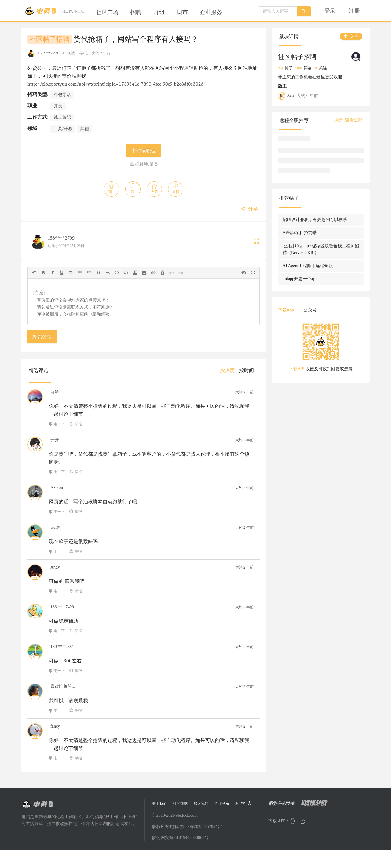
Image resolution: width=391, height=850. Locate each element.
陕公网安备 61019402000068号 (180, 837)
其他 (84, 128)
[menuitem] (107, 12)
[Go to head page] (54, 11)
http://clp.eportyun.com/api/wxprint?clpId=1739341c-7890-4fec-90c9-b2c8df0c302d (115, 84)
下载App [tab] (286, 310)
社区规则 (180, 803)
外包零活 (62, 94)
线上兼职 (62, 117)
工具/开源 (63, 128)
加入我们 (201, 803)
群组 (159, 12)
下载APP (297, 369)
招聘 (135, 12)
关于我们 (159, 803)
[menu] (166, 12)
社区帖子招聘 (49, 39)
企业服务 (211, 12)
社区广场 (107, 12)
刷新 (338, 120)
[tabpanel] (321, 349)
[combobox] (278, 11)
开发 (58, 106)
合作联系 (221, 803)
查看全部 (353, 120)
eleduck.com (187, 815)
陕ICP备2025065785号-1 (201, 826)
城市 (182, 12)
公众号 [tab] (310, 310)
